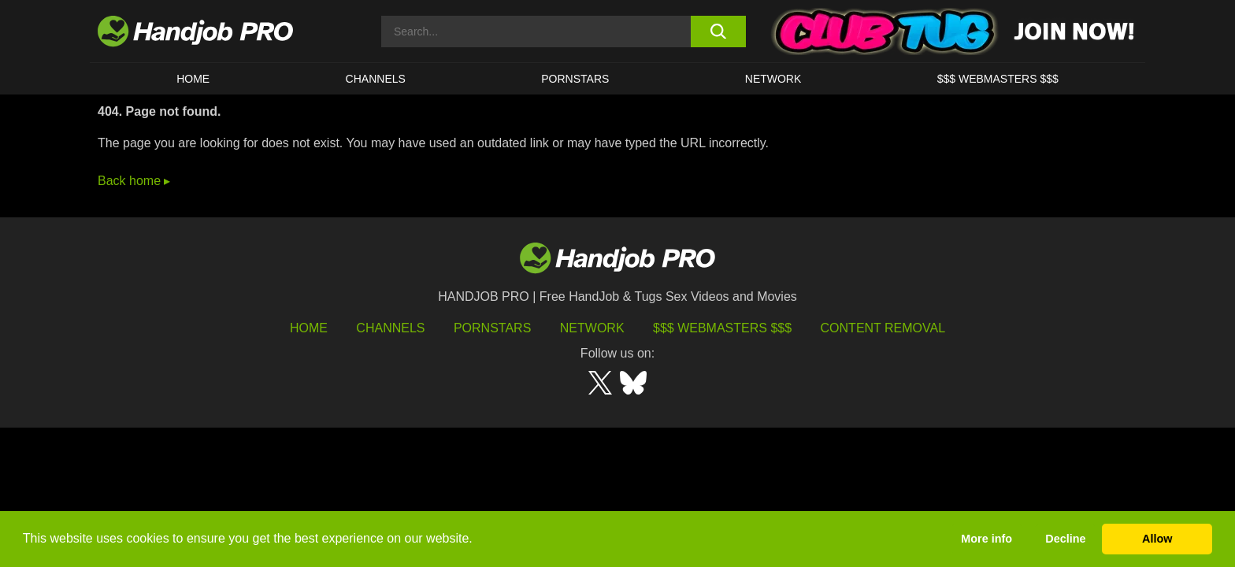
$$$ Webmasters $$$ (722, 328)
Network (773, 78)
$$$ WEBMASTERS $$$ (998, 78)
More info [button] (986, 538)
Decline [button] (1065, 538)
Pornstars (575, 78)
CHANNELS (376, 78)
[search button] (718, 31)
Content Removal (883, 328)
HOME (193, 78)
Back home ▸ (134, 180)
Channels (390, 328)
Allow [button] (1157, 538)
